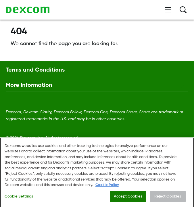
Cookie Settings (19, 201)
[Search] (183, 10)
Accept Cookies (128, 201)
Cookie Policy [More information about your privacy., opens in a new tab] (107, 189)
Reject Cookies (167, 201)
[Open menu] (168, 10)
